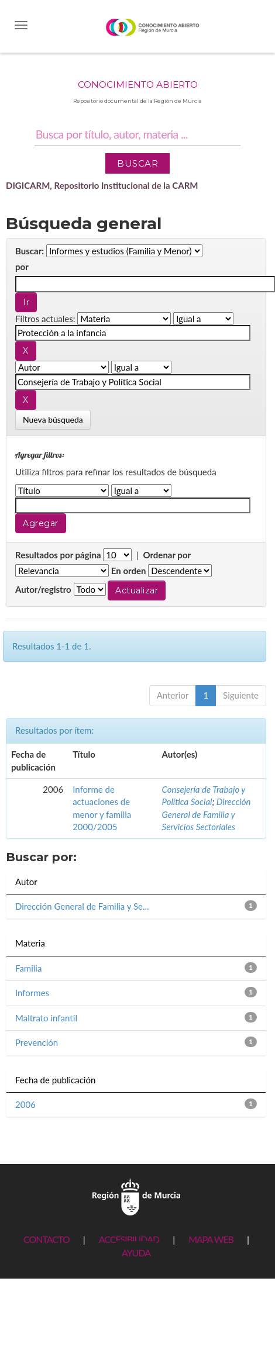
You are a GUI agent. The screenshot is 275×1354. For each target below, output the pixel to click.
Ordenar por (167, 555)
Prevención (36, 1042)
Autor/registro (43, 589)
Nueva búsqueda (53, 419)
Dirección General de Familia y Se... (82, 906)
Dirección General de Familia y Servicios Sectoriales (206, 814)
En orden (128, 570)
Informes (32, 992)
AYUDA (136, 1252)
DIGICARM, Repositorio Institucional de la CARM (102, 185)
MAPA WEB (210, 1239)
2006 (25, 1104)
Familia (28, 968)
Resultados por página (58, 555)
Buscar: (29, 251)
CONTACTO (46, 1239)
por (22, 266)
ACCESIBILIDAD (129, 1239)
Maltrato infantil (46, 1018)
